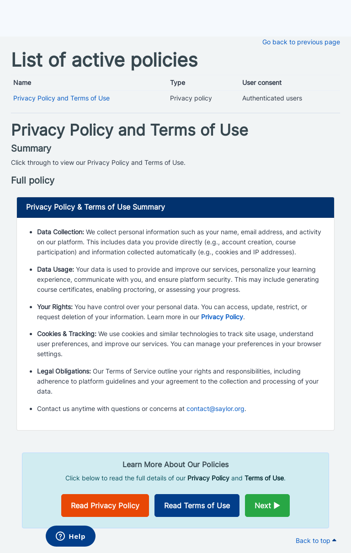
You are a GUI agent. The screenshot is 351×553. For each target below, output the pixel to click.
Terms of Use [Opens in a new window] (264, 478)
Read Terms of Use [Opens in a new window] (197, 505)
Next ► (267, 505)
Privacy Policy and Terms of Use (61, 98)
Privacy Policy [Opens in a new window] (222, 317)
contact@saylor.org (215, 408)
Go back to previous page (301, 42)
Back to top (316, 540)
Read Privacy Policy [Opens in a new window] (105, 505)
